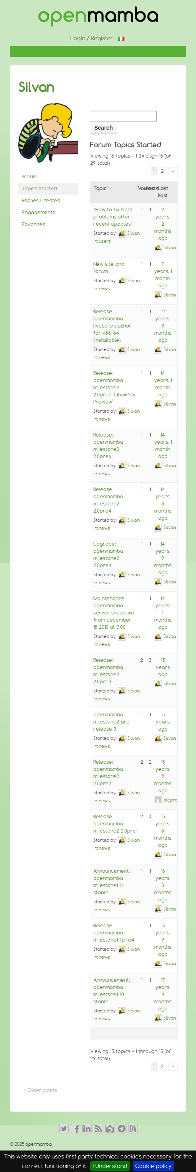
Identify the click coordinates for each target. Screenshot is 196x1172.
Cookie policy (153, 1166)
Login (77, 38)
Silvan (36, 87)
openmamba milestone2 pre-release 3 (112, 722)
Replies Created (41, 200)
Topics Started (39, 188)
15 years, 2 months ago (162, 776)
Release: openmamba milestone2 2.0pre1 (115, 823)
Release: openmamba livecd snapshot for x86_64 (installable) (112, 325)
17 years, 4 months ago (162, 994)
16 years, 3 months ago (162, 885)
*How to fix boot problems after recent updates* (113, 217)
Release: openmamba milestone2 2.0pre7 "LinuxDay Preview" (114, 387)
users (105, 241)
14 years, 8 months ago (162, 503)
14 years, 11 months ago (162, 612)
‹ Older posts (40, 1090)
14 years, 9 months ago (162, 558)
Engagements (38, 212)
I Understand (110, 1166)
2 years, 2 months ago (162, 224)
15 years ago (163, 667)
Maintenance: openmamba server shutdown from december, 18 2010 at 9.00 (113, 612)
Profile (29, 176)
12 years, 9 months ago (162, 325)
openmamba (38, 1144)
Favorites (33, 224)
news (104, 288)
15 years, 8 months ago (162, 830)
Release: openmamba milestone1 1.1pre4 (113, 932)
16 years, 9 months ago (162, 939)
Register (102, 38)
